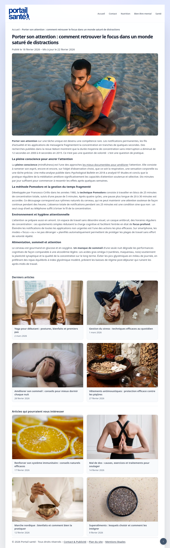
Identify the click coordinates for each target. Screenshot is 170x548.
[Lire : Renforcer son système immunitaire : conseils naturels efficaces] (47, 437)
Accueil (101, 13)
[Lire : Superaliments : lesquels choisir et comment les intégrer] (122, 499)
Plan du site (96, 541)
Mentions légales (115, 541)
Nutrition (125, 13)
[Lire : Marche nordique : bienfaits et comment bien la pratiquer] (47, 499)
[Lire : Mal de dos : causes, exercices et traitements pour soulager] (122, 437)
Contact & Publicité (75, 541)
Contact (113, 13)
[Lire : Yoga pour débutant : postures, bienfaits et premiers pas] (47, 303)
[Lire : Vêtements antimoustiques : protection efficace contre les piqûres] (122, 365)
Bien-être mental (143, 13)
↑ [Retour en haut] (163, 541)
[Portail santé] (19, 14)
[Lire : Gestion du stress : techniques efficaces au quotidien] (122, 303)
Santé (158, 13)
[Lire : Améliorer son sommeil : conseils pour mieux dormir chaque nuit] (47, 365)
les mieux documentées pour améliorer (105, 164)
